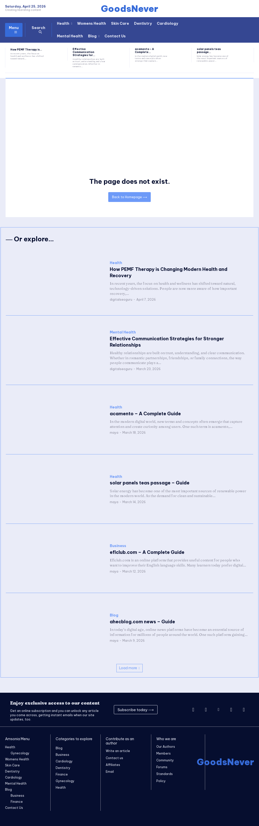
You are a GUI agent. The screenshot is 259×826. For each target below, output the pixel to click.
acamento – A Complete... (144, 50)
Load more (129, 668)
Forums (161, 767)
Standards (164, 774)
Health (116, 263)
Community (165, 760)
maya (114, 432)
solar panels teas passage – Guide (149, 483)
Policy (161, 781)
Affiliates (113, 765)
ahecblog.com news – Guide (142, 622)
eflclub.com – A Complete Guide (147, 552)
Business (118, 546)
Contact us (114, 758)
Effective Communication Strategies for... (84, 52)
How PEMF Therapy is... (26, 49)
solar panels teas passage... (209, 50)
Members (163, 754)
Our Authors (165, 746)
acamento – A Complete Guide (145, 414)
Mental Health (123, 332)
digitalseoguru (121, 299)
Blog (114, 615)
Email (110, 771)
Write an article (118, 751)
